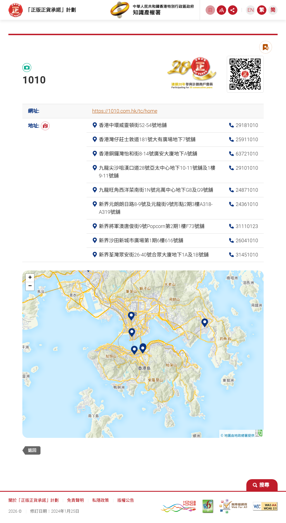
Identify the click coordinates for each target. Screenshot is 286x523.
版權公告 (125, 502)
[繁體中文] (261, 11)
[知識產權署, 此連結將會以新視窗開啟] (152, 11)
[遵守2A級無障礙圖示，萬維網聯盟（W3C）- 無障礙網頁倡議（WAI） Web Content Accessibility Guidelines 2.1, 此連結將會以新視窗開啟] (265, 508)
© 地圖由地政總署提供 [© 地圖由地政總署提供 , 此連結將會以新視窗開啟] (241, 438)
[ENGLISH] (250, 11)
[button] (142, 352)
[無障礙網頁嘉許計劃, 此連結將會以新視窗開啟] (233, 508)
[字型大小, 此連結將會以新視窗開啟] (221, 11)
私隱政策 (100, 502)
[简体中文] (273, 11)
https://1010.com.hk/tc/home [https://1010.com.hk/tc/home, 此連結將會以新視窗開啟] (124, 113)
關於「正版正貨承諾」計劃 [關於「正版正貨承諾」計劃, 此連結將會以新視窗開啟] (33, 502)
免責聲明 (75, 502)
